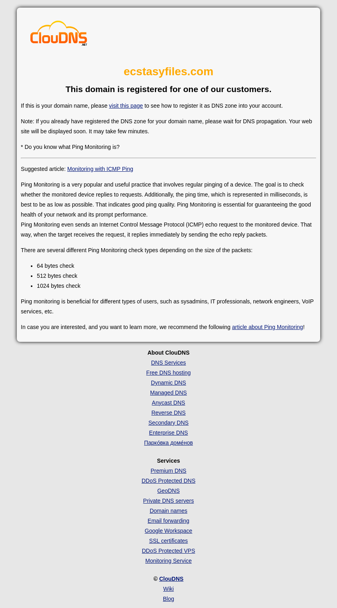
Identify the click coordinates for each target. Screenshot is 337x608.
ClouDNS (171, 579)
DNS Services (168, 362)
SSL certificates (168, 541)
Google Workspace (169, 531)
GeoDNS (168, 491)
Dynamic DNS (168, 382)
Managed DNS (168, 392)
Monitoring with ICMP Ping (100, 169)
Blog (168, 599)
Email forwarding (168, 521)
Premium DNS (168, 471)
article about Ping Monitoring (267, 327)
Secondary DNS (168, 422)
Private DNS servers (168, 501)
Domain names (168, 511)
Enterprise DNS (168, 432)
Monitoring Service (168, 561)
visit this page (126, 105)
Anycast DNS (168, 402)
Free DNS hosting (168, 372)
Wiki (168, 589)
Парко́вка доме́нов (168, 442)
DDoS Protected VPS (168, 551)
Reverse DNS (168, 412)
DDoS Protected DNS (169, 481)
